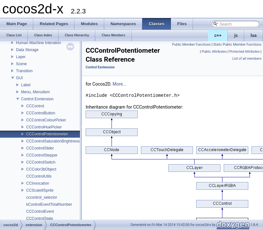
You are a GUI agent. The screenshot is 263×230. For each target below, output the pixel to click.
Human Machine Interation (38, 43)
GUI (19, 78)
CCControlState (39, 218)
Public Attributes (214, 52)
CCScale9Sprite (39, 190)
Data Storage (27, 50)
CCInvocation (37, 183)
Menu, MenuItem (35, 92)
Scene (21, 64)
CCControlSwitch (40, 162)
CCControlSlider (40, 148)
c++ (218, 35)
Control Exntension (37, 99)
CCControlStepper (42, 155)
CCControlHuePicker (44, 127)
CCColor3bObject (41, 169)
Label (25, 85)
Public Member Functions (191, 44)
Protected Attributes (244, 52)
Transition (24, 71)
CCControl (35, 106)
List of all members (246, 59)
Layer (21, 57)
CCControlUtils (38, 176)
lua (254, 35)
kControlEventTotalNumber (49, 204)
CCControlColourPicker (46, 120)
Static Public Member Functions (237, 44)
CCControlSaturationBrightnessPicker (58, 141)
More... (119, 84)
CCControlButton (40, 113)
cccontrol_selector (41, 197)
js (236, 35)
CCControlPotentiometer (47, 134)
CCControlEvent (40, 211)
